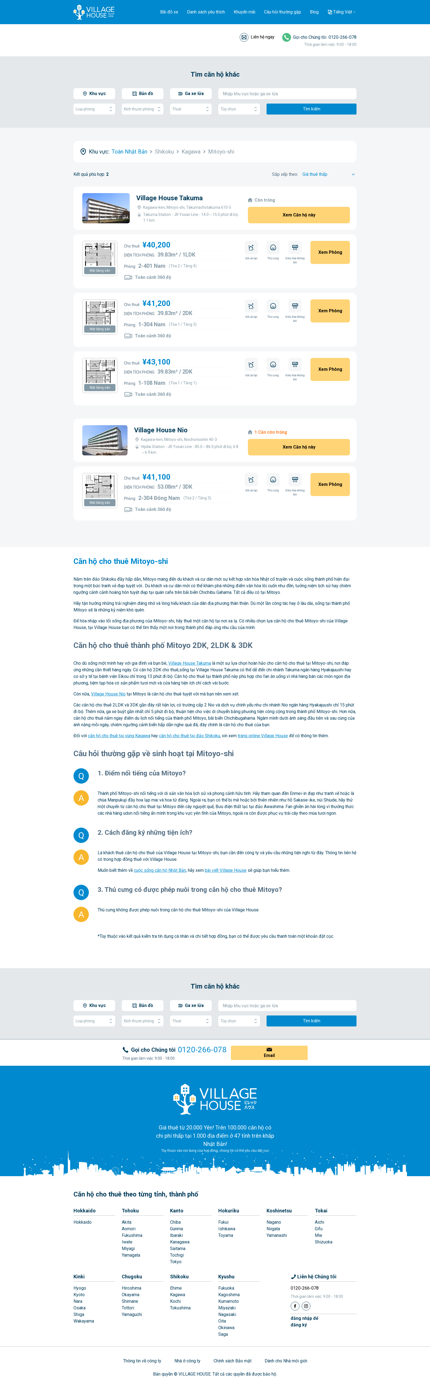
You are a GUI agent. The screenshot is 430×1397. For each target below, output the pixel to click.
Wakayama (83, 1321)
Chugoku (132, 1276)
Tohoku (130, 1211)
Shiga (78, 1314)
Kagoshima (229, 1294)
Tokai (321, 1211)
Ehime (176, 1288)
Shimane (130, 1301)
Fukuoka (226, 1288)
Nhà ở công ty (187, 1360)
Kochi (175, 1301)
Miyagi (128, 1248)
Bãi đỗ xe (169, 12)
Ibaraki (176, 1235)
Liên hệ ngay (263, 37)
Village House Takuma (169, 198)
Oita (222, 1321)
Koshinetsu (279, 1211)
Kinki (79, 1276)
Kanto (176, 1211)
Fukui (223, 1222)
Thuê (191, 109)
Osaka (79, 1307)
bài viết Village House (226, 870)
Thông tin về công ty (142, 1360)
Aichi (319, 1222)
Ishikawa (226, 1228)
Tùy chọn (239, 109)
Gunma (176, 1228)
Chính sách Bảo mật (232, 1360)
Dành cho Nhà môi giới (286, 1360)
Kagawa (177, 1294)
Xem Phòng (330, 252)
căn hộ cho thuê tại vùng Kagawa (119, 735)
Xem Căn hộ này (299, 215)
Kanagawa (179, 1242)
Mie (318, 1235)
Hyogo (79, 1288)
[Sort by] (329, 174)
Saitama (177, 1248)
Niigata (273, 1228)
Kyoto (79, 1294)
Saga (223, 1334)
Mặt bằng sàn (100, 270)
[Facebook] (295, 1306)
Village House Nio (161, 430)
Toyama (225, 1235)
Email (269, 1055)
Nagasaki (227, 1314)
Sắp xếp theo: (285, 174)
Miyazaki (227, 1307)
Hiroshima (131, 1288)
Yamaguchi (132, 1314)
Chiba (175, 1222)
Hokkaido (84, 1211)
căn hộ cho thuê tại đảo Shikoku (189, 735)
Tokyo (176, 1261)
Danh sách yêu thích (206, 12)
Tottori (128, 1307)
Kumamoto (228, 1301)
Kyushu (226, 1276)
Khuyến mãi (244, 12)
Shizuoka (323, 1242)
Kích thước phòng (142, 109)
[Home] (215, 1099)
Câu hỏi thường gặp (282, 12)
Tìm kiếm (311, 109)
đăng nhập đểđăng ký (304, 1322)
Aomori (128, 1228)
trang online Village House (263, 735)
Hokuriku (228, 1211)
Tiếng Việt (342, 12)
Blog (314, 12)
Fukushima (132, 1235)
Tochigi (177, 1255)
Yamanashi (277, 1235)
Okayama (130, 1294)
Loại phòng (94, 109)
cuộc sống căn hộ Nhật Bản (160, 870)
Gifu (318, 1228)
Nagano (274, 1222)
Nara (77, 1301)
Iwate (127, 1242)
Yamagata (131, 1255)
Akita (126, 1222)
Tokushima (180, 1307)
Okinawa (226, 1327)
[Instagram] (306, 1306)
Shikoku (179, 1276)
